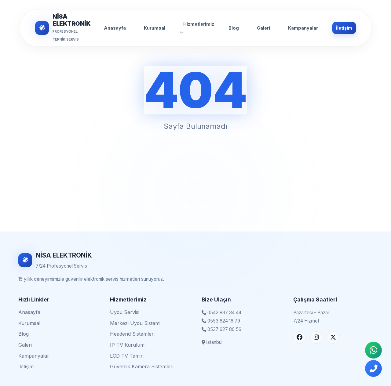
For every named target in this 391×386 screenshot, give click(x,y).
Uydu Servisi (124, 312)
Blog (233, 28)
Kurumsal (154, 28)
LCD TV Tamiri (127, 356)
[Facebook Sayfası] (299, 337)
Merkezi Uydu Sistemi (135, 323)
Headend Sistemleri (132, 334)
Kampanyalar (303, 28)
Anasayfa (115, 28)
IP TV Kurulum (127, 345)
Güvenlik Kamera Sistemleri (142, 366)
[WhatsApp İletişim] (373, 350)
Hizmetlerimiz (197, 27)
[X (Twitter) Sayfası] (333, 337)
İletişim (344, 28)
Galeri (263, 28)
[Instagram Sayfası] (316, 337)
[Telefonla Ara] (373, 368)
